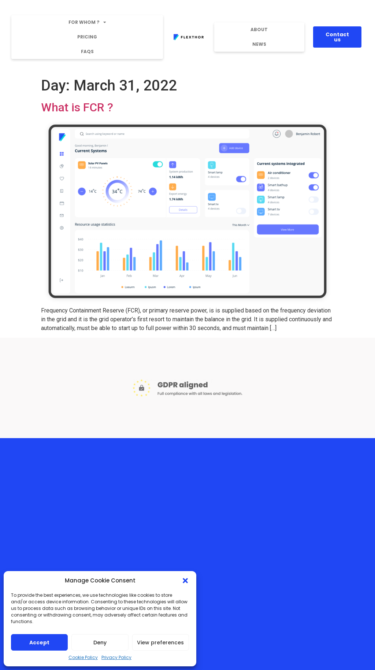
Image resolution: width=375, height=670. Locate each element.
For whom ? (87, 22)
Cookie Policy (83, 657)
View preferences (160, 642)
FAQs (87, 51)
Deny (100, 642)
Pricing (87, 37)
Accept (39, 642)
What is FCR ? (77, 107)
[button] (185, 580)
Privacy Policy (116, 657)
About (259, 29)
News (259, 44)
